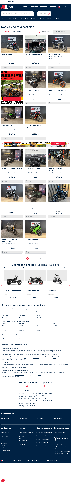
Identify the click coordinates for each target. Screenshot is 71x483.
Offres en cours (44, 32)
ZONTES (55, 328)
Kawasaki (52, 365)
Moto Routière (22, 315)
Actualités (4, 443)
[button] (2, 144)
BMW (3, 325)
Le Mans (4, 338)
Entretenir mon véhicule (26, 432)
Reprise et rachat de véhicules (24, 435)
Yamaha (62, 365)
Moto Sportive (22, 317)
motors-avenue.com (19, 375)
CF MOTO (4, 328)
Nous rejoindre (5, 441)
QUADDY (38, 328)
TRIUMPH (55, 325)
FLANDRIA (21, 323)
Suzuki (58, 365)
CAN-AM (4, 327)
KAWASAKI (21, 330)
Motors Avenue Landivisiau (44, 432)
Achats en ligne (5, 450)
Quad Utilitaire (56, 313)
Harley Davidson (43, 365)
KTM (37, 323)
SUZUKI (54, 323)
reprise (39, 375)
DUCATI (4, 330)
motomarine (36, 358)
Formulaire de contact (60, 432)
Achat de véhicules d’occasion (24, 443)
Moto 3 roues (22, 311)
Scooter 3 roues (56, 311)
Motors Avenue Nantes (42, 439)
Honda (48, 365)
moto (25, 358)
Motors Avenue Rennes (43, 442)
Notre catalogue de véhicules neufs (24, 439)
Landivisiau (4, 337)
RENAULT (38, 330)
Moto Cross (4, 313)
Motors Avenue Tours (42, 446)
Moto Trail (38, 315)
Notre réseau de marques (8, 438)
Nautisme (4, 448)
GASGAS (21, 325)
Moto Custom (5, 315)
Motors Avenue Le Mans (43, 436)
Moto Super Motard (40, 313)
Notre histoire (5, 432)
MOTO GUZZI (39, 325)
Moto (3, 311)
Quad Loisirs (38, 317)
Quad (37, 311)
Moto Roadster (22, 313)
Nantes (20, 337)
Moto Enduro (5, 317)
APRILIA (4, 323)
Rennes (20, 338)
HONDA (21, 327)
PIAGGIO (38, 327)
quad (54, 358)
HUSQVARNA (22, 328)
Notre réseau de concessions (5, 435)
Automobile (4, 445)
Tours (37, 337)
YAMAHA (55, 327)
